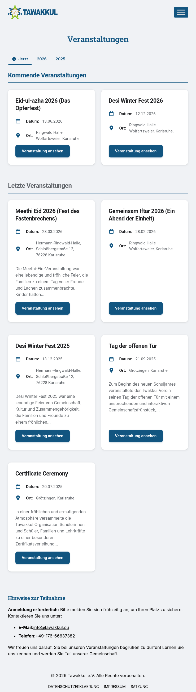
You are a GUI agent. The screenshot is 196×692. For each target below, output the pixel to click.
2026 (42, 59)
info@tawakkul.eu (51, 627)
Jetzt (20, 59)
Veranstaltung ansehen (42, 151)
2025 (60, 59)
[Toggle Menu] (181, 12)
